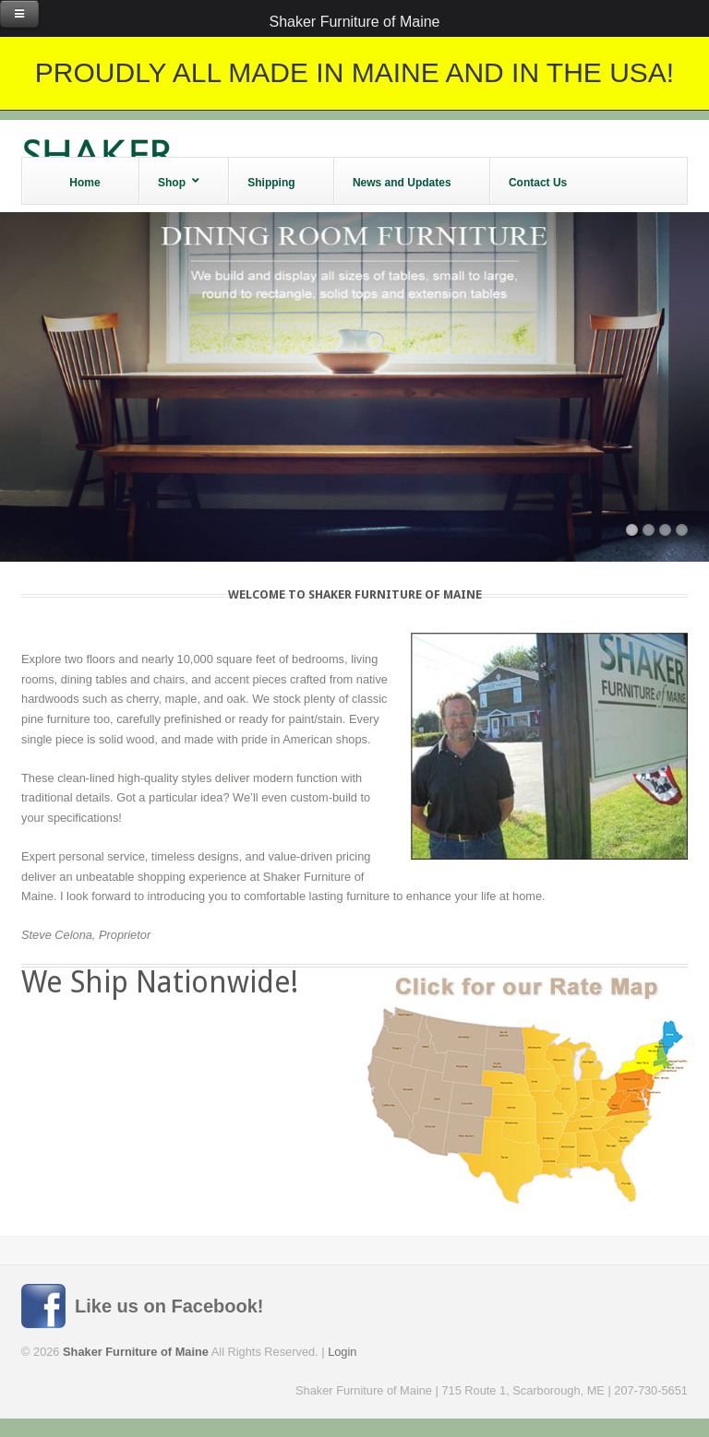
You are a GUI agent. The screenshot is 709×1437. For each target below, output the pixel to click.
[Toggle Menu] (19, 14)
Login (342, 1352)
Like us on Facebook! (169, 1306)
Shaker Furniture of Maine (355, 22)
